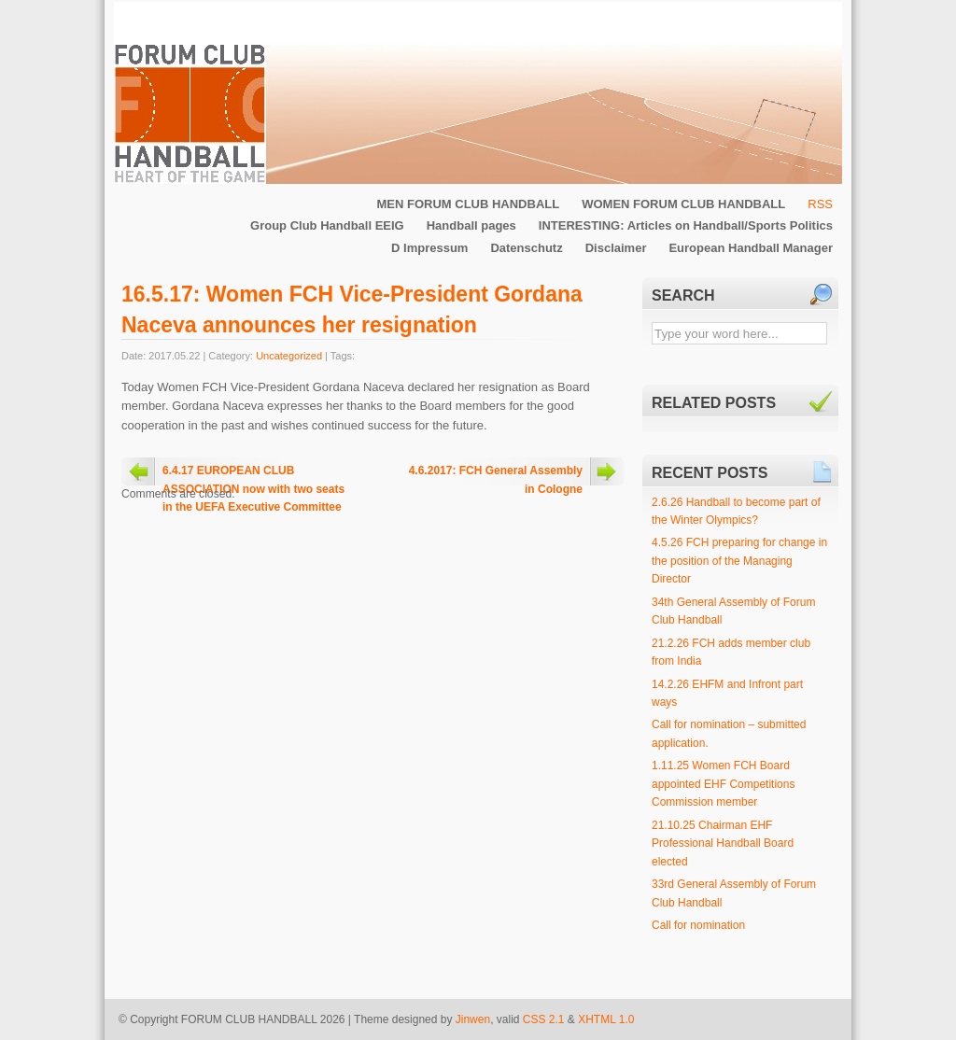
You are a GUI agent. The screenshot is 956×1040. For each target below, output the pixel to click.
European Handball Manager (750, 248)
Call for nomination (698, 925)
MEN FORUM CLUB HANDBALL (467, 204)
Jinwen (473, 1019)
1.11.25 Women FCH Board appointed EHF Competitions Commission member (723, 783)
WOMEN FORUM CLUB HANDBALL (683, 204)
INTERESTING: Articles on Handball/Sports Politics (686, 225)
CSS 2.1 (544, 1019)
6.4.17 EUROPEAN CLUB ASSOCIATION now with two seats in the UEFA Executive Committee (253, 474)
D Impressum (429, 248)
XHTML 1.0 (606, 1019)
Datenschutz (526, 248)
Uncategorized (289, 355)
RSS (820, 204)
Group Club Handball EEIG (327, 225)
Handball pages (471, 225)
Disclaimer (616, 248)
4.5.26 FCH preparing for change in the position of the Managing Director (739, 560)
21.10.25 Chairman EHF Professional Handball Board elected (723, 843)
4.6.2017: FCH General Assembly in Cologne (496, 474)
